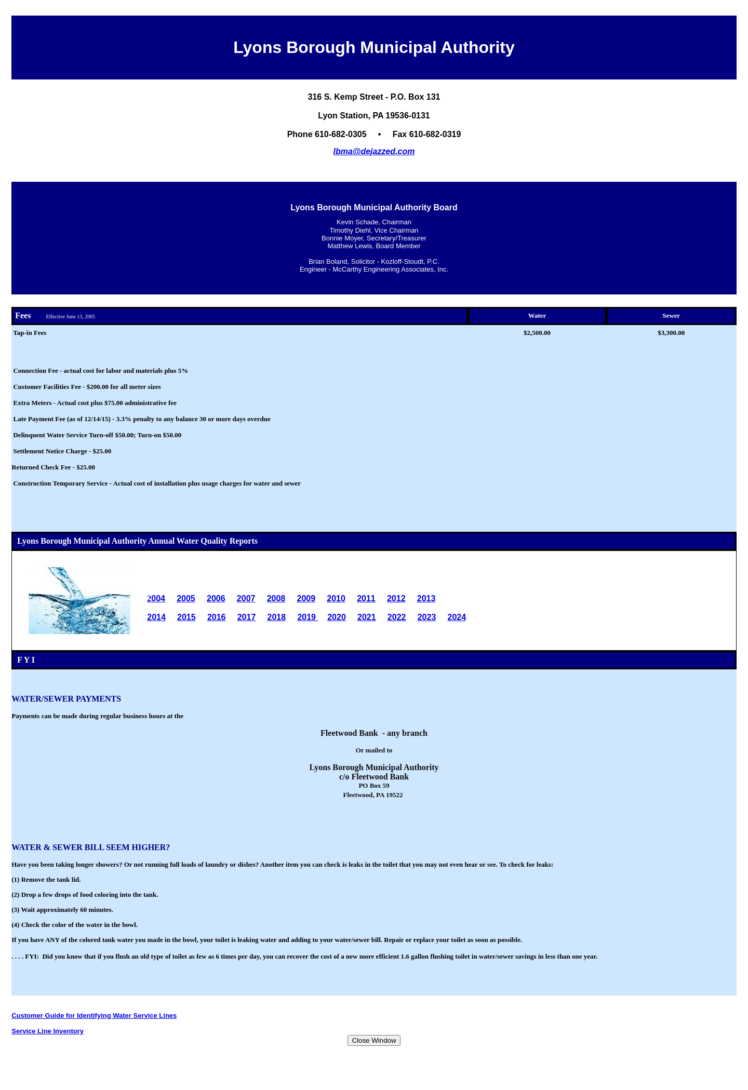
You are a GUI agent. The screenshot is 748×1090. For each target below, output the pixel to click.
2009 (306, 598)
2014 (156, 617)
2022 (397, 617)
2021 (366, 617)
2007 (246, 598)
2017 (246, 617)
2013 (426, 598)
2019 (307, 617)
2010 (336, 598)
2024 (457, 617)
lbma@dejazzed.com (374, 151)
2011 (366, 598)
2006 (216, 598)
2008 (276, 598)
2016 (216, 617)
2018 (277, 617)
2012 (396, 598)
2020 (336, 617)
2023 (427, 617)
